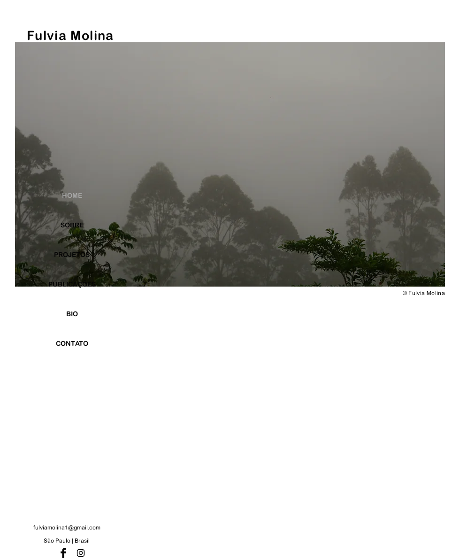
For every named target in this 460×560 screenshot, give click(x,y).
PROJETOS (72, 254)
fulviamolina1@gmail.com (66, 527)
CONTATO (72, 343)
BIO (72, 314)
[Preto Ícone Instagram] (81, 553)
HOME (72, 195)
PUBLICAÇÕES (72, 284)
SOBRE (72, 225)
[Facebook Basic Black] (63, 553)
